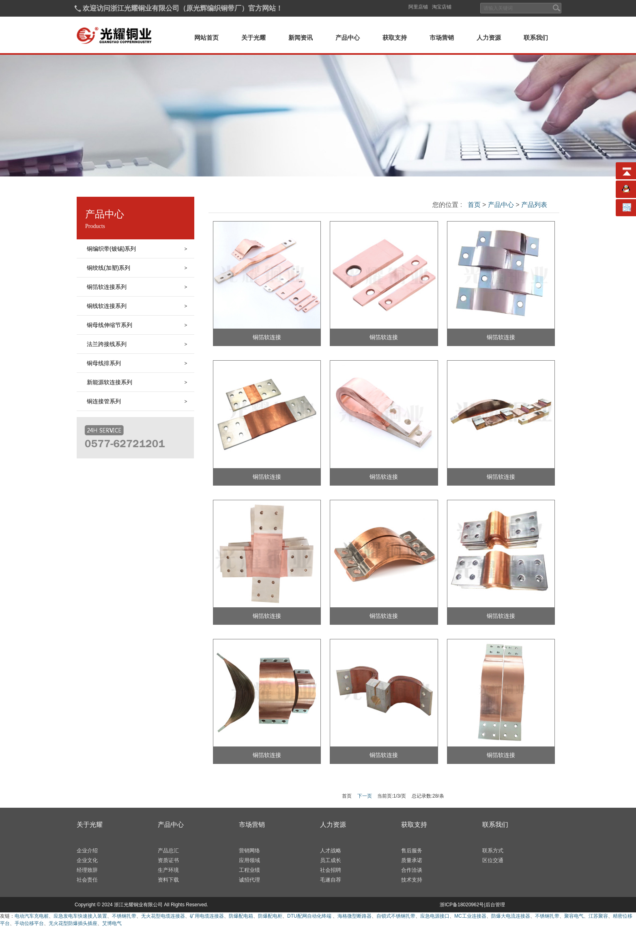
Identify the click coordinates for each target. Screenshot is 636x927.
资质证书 (168, 860)
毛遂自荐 (330, 880)
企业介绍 (87, 850)
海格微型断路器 (354, 916)
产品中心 (347, 37)
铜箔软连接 (267, 337)
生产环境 (168, 870)
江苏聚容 (598, 916)
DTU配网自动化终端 (310, 916)
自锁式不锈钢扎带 (395, 916)
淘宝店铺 (441, 7)
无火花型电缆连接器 (163, 916)
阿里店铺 (418, 7)
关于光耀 (253, 37)
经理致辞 (87, 870)
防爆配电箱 (241, 916)
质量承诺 (411, 860)
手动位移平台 (29, 923)
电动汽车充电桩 (32, 916)
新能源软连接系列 (109, 382)
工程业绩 (249, 870)
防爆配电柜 (270, 916)
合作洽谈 (411, 870)
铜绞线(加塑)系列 (108, 268)
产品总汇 (168, 850)
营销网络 (249, 850)
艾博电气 (112, 923)
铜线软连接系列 (107, 306)
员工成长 (330, 860)
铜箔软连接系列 (107, 287)
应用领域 (249, 860)
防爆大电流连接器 (510, 916)
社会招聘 (330, 870)
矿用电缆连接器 (207, 916)
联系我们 (536, 37)
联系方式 (492, 850)
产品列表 (533, 204)
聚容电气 (574, 916)
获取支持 (394, 37)
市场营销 (442, 37)
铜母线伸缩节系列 (109, 325)
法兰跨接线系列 (107, 344)
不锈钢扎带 (124, 916)
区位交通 (492, 860)
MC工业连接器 (470, 916)
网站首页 (206, 37)
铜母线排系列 (104, 363)
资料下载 (168, 880)
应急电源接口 (434, 916)
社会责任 (87, 880)
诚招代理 (249, 880)
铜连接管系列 (104, 401)
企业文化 (87, 860)
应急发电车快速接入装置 (80, 916)
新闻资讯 (300, 37)
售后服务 (411, 850)
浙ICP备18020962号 (462, 905)
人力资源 (489, 37)
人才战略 (330, 850)
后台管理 (495, 905)
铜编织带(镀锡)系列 (111, 248)
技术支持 (411, 880)
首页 (474, 204)
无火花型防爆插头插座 (73, 923)
